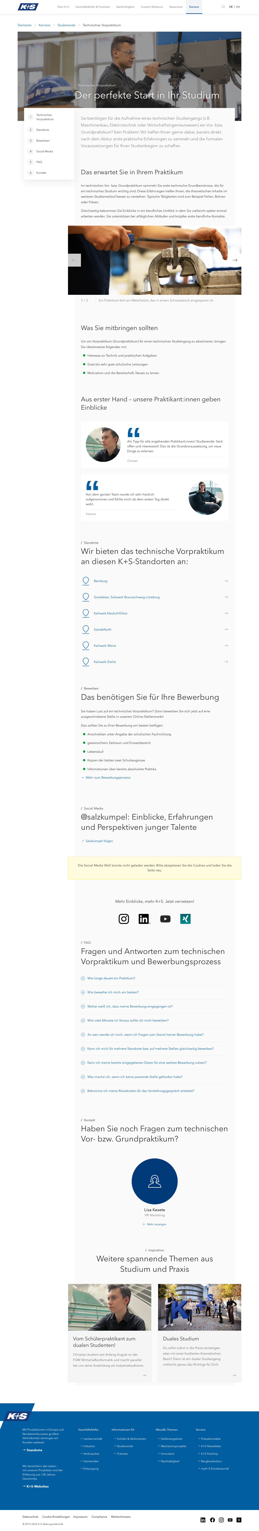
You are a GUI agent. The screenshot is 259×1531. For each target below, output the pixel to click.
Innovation (165, 1453)
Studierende (123, 1446)
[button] (63, 7)
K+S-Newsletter (209, 1446)
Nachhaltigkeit (168, 1461)
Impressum (80, 1516)
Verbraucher (89, 1453)
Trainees (120, 1453)
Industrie (87, 1446)
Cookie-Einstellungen (56, 1516)
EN (238, 6)
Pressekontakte (209, 1438)
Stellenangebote (169, 1438)
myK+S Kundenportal (213, 1468)
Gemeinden (89, 1461)
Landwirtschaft (91, 1438)
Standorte (32, 1450)
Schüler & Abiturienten (129, 1438)
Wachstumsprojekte (171, 1446)
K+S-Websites (35, 1486)
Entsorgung (89, 1468)
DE (231, 6)
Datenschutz (30, 1516)
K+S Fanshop (207, 1453)
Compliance (99, 1516)
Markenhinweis (121, 1516)
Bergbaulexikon (209, 1461)
